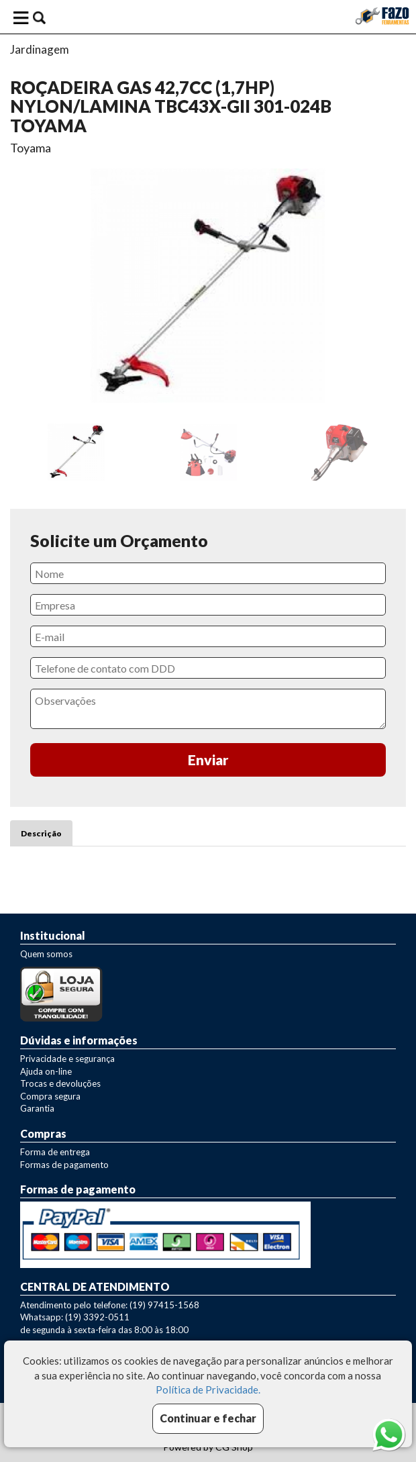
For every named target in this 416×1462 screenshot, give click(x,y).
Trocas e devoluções (60, 1083)
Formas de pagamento (64, 1164)
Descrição (41, 833)
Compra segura (50, 1096)
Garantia (37, 1108)
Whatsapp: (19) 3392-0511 (74, 1317)
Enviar (208, 759)
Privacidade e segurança (67, 1058)
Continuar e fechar (208, 1418)
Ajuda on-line (46, 1071)
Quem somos (46, 953)
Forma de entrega (55, 1152)
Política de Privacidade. (208, 1389)
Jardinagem (39, 49)
